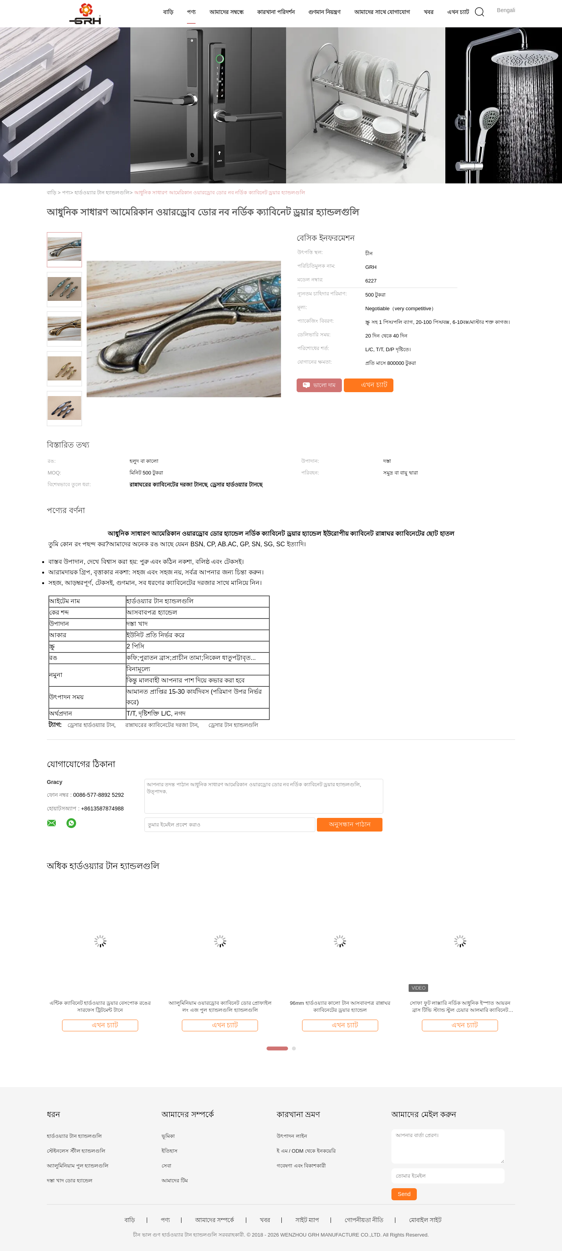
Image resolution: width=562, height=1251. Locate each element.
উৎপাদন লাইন (292, 1136)
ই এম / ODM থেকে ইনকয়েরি (306, 1151)
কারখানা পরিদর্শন (276, 12)
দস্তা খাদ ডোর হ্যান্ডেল (69, 1180)
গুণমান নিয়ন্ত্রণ (324, 12)
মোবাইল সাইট (425, 1220)
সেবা (166, 1166)
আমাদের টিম (175, 1180)
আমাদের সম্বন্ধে (227, 12)
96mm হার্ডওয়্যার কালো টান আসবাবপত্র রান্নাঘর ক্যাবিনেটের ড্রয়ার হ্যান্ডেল (340, 1006)
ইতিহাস (170, 1151)
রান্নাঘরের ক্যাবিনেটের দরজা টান (161, 725)
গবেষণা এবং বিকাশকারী (301, 1166)
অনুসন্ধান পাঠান (350, 824)
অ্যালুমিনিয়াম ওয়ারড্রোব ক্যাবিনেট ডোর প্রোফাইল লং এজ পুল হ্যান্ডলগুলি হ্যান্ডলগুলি (220, 1006)
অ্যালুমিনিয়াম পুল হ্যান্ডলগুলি (77, 1166)
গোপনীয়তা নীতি (364, 1220)
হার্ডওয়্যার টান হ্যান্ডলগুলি (74, 1136)
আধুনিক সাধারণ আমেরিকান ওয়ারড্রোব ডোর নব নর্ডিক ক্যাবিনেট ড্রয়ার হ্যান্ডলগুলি (220, 192)
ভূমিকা (168, 1136)
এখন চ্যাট (458, 12)
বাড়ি (168, 12)
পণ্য (191, 12)
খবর (429, 12)
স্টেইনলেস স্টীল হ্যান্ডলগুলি (76, 1151)
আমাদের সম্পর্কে (214, 1220)
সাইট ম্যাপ (307, 1220)
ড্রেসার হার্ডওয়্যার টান (91, 725)
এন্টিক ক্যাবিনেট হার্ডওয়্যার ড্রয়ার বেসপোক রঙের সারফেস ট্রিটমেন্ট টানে (100, 1006)
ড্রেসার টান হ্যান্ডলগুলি (233, 725)
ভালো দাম (319, 385)
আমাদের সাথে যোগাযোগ (382, 12)
